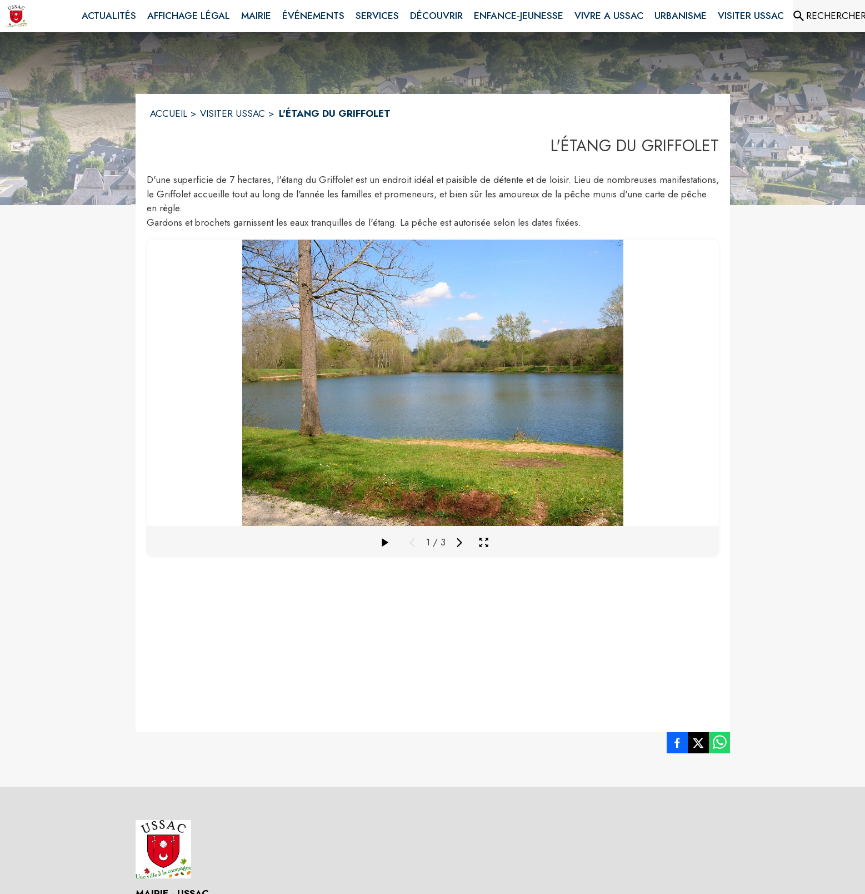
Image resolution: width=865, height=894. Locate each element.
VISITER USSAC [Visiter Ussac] (232, 113)
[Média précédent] (412, 543)
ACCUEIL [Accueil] (168, 113)
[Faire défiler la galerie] (384, 543)
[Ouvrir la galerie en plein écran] (483, 542)
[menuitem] (109, 16)
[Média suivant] (459, 543)
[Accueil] (16, 16)
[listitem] (677, 745)
